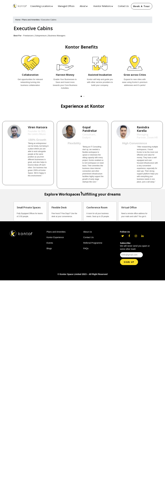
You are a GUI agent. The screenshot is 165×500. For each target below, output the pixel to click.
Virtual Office (129, 215)
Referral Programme (92, 243)
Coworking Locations (41, 6)
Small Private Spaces (29, 215)
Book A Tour (141, 6)
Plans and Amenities (31, 20)
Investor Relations (103, 6)
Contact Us (123, 6)
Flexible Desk (59, 215)
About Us (87, 232)
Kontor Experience (55, 237)
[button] (81, 96)
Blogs (49, 248)
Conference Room (96, 215)
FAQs (86, 248)
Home (18, 20)
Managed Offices (66, 6)
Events (50, 243)
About (84, 6)
